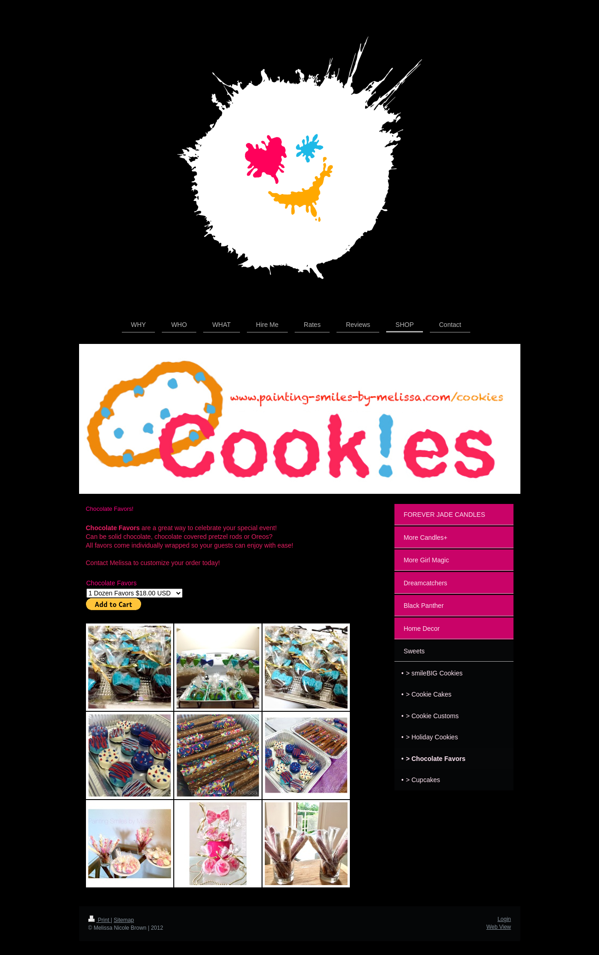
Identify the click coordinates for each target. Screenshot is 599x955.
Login (504, 919)
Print (99, 920)
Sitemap (124, 920)
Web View (498, 927)
